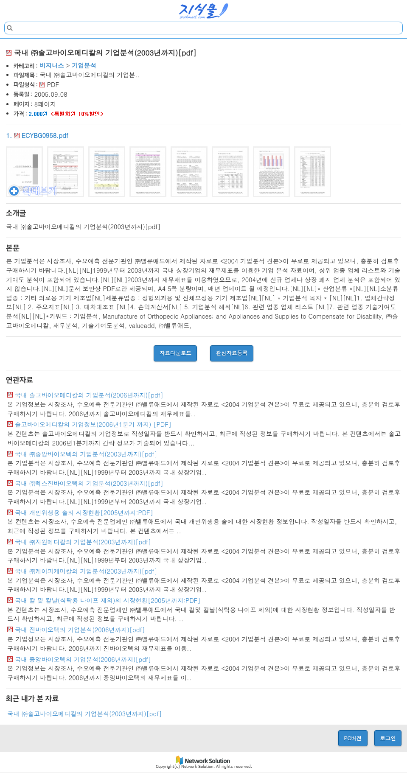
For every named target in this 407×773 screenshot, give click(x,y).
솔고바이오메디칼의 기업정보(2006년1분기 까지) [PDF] (93, 424)
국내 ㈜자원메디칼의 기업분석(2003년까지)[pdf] (83, 542)
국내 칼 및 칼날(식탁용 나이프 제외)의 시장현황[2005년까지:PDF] (107, 600)
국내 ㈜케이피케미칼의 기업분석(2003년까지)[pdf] (86, 571)
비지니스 (51, 65)
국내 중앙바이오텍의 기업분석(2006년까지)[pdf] (83, 659)
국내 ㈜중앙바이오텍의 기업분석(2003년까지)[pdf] (86, 454)
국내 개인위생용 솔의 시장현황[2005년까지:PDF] (84, 512)
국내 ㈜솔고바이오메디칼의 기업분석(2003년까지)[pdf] (84, 713)
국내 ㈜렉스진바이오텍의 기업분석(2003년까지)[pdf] (89, 483)
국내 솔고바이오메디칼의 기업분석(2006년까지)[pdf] (89, 395)
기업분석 (84, 65)
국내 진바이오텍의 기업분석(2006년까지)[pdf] (80, 629)
